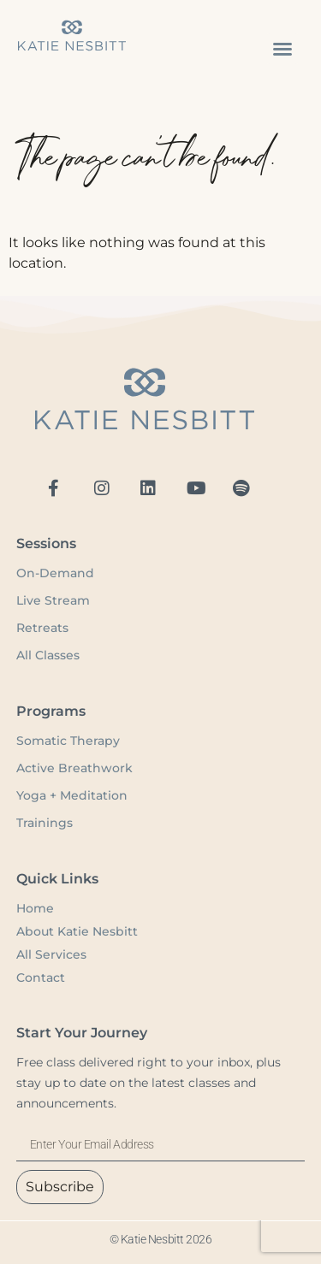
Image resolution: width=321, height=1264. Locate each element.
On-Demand (57, 573)
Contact (40, 977)
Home (35, 908)
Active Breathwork (74, 768)
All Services (51, 954)
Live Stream (53, 600)
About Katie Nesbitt (77, 931)
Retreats (42, 627)
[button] (282, 48)
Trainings (44, 822)
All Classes (48, 655)
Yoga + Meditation (72, 795)
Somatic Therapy (68, 740)
